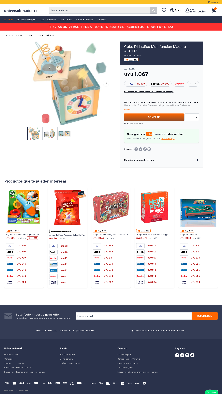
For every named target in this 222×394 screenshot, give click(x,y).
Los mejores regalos (26, 19)
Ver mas (127, 109)
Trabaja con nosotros (14, 363)
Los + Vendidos (48, 19)
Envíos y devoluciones (70, 363)
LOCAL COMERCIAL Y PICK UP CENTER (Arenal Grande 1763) (67, 330)
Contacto (8, 359)
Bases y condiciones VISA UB (17, 367)
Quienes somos (11, 354)
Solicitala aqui (168, 138)
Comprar (154, 117)
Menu (10, 19)
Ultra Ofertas (66, 19)
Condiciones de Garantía (128, 359)
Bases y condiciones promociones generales (24, 372)
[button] (153, 10)
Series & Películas (84, 19)
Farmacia (102, 19)
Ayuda (178, 10)
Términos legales (67, 354)
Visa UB (214, 2)
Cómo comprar (66, 359)
